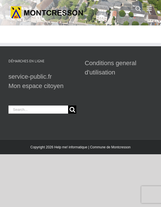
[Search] (72, 109)
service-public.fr (30, 76)
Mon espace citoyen (36, 85)
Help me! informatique (70, 147)
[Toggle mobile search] (138, 9)
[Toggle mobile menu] (150, 9)
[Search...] (38, 109)
